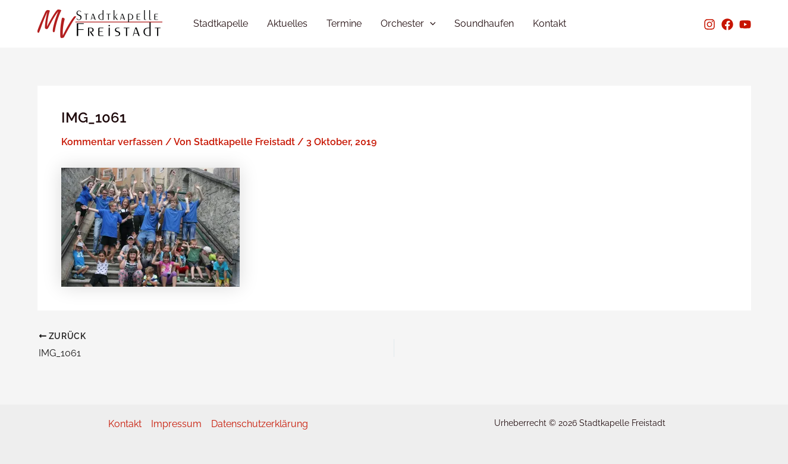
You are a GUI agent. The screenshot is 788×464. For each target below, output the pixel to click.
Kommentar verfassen (112, 142)
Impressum (176, 423)
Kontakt (549, 23)
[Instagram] (709, 24)
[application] (430, 24)
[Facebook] (727, 24)
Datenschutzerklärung (259, 423)
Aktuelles (287, 23)
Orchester (408, 24)
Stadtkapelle (220, 23)
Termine (344, 23)
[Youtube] (745, 24)
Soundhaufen (484, 23)
